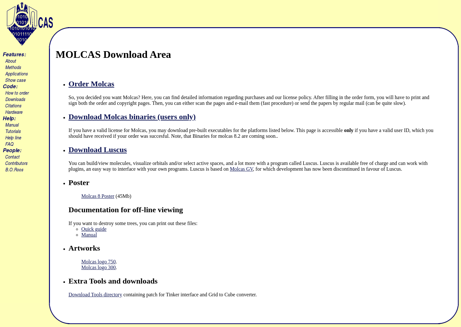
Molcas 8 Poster (97, 196)
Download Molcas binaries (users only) (132, 117)
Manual (89, 234)
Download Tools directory (95, 294)
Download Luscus (98, 149)
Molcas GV (241, 169)
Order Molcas (91, 84)
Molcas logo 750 (98, 261)
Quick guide (94, 229)
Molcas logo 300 (98, 267)
